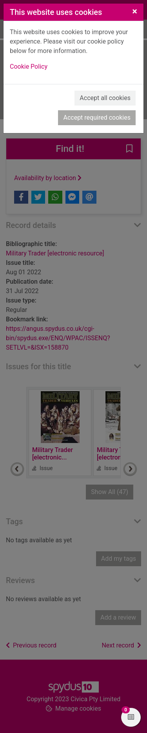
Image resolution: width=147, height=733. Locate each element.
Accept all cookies (105, 98)
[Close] (134, 11)
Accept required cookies (97, 117)
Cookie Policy (28, 66)
